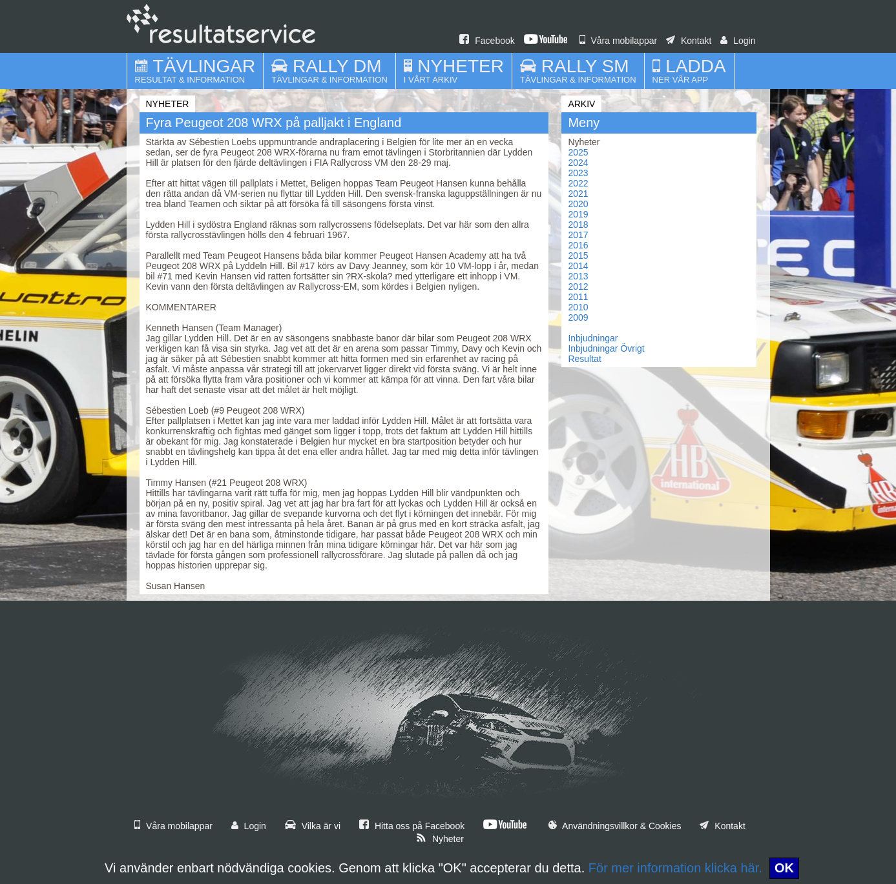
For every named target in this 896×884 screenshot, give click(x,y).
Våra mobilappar (618, 40)
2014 (578, 266)
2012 (578, 286)
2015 (578, 255)
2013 (578, 276)
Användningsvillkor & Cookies (615, 826)
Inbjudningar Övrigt (606, 348)
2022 (578, 183)
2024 (578, 162)
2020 (578, 204)
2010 (578, 307)
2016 (578, 245)
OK (784, 868)
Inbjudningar (593, 338)
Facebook (486, 40)
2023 (578, 173)
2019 (578, 214)
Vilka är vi (312, 826)
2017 (578, 235)
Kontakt (688, 40)
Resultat (584, 359)
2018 (578, 224)
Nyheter (440, 839)
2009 (578, 317)
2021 (578, 193)
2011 (578, 297)
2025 (578, 152)
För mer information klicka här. (675, 868)
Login (737, 40)
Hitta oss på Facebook (411, 826)
